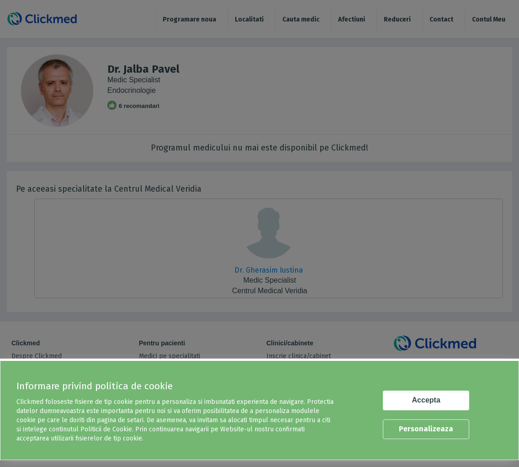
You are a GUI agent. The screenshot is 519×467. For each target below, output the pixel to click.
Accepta (426, 400)
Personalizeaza (426, 428)
